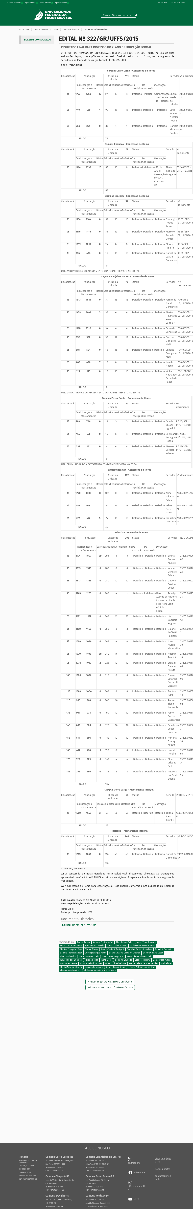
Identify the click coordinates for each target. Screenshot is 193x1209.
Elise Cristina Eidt (68, 956)
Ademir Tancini (83, 942)
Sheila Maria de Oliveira (71, 967)
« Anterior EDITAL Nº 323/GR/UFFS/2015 (110, 981)
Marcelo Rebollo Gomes (91, 963)
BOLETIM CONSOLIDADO (37, 39)
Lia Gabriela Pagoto (162, 960)
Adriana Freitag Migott (103, 942)
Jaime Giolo (106, 960)
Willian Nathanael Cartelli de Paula (100, 971)
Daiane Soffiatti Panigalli (112, 949)
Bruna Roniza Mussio (94, 946)
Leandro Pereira (142, 960)
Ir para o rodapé (62, 3)
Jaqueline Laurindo (123, 960)
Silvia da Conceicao (94, 967)
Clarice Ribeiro (91, 949)
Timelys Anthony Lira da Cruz (141, 967)
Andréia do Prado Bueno (71, 946)
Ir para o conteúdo (15, 3)
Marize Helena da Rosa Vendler (143, 963)
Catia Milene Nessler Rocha (142, 946)
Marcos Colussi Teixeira (115, 963)
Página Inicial (24, 29)
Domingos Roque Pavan (95, 953)
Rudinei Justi (166, 963)
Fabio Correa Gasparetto (113, 956)
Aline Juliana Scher (124, 942)
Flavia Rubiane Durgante (71, 960)
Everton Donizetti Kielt (89, 956)
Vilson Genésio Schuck (70, 971)
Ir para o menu (31, 3)
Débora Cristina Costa (153, 953)
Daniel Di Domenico (164, 949)
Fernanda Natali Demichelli (139, 956)
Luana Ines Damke (68, 963)
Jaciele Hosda (91, 960)
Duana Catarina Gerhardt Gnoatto (124, 953)
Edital (55, 29)
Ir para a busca (46, 3)
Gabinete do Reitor (71, 29)
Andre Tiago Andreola (146, 942)
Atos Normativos (41, 29)
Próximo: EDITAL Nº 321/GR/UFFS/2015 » (110, 987)
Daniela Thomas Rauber (71, 953)
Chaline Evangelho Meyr (71, 949)
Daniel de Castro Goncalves (139, 949)
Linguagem (162, 3)
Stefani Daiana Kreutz (115, 967)
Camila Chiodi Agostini (117, 946)
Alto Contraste (178, 3)
